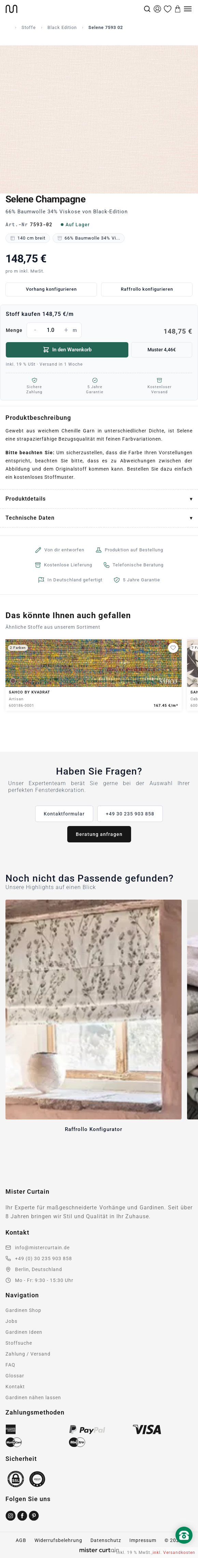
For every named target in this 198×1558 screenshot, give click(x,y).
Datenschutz (105, 1540)
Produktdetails (25, 498)
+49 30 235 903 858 (130, 813)
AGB (21, 1540)
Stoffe (29, 27)
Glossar (14, 1375)
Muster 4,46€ (161, 349)
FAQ (10, 1365)
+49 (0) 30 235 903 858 (43, 1258)
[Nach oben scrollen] (184, 1546)
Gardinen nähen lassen (33, 1397)
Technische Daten (30, 518)
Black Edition (62, 27)
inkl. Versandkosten (174, 1552)
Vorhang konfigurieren (51, 289)
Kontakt (15, 1386)
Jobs (11, 1321)
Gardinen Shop (23, 1310)
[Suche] (147, 9)
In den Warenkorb (67, 349)
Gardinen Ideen (23, 1332)
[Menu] (188, 9)
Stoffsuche (18, 1343)
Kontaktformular (64, 813)
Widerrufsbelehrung (58, 1540)
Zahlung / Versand (28, 1354)
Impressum (142, 1540)
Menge (99, 330)
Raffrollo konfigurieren (147, 289)
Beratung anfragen (99, 834)
